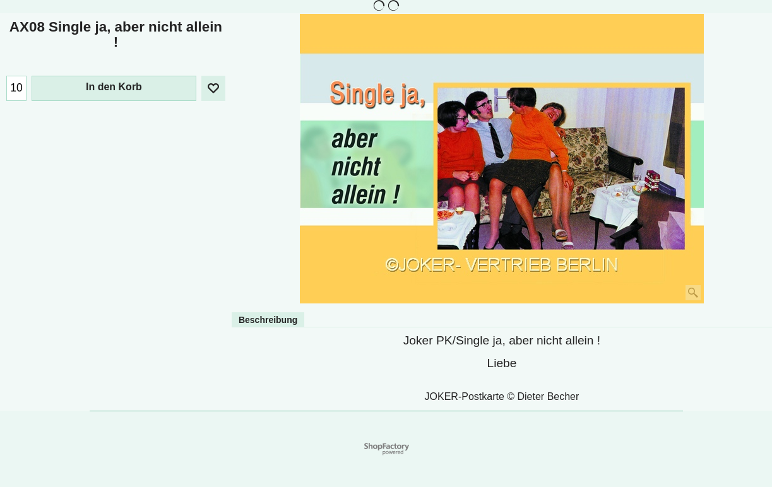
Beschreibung (268, 320)
